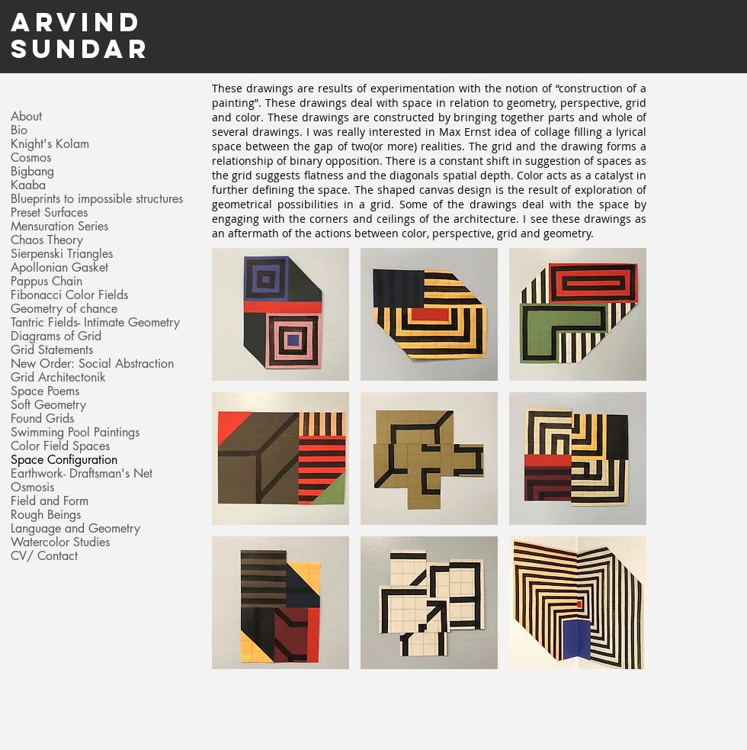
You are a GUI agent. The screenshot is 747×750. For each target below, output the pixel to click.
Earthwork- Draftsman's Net (81, 474)
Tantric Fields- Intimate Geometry (95, 323)
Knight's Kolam (50, 144)
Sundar (81, 48)
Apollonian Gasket (59, 268)
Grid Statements (52, 350)
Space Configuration (64, 460)
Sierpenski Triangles (62, 254)
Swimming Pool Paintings (75, 432)
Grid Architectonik (58, 378)
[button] (280, 314)
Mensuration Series (59, 226)
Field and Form (49, 501)
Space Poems (45, 391)
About (26, 117)
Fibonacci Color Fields (69, 295)
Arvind (77, 21)
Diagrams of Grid (56, 336)
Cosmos (31, 158)
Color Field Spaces (60, 446)
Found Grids (42, 419)
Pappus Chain (46, 281)
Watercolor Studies (60, 542)
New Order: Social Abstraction (92, 364)
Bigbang (32, 172)
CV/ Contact (44, 556)
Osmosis (32, 487)
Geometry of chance (64, 309)
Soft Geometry (48, 405)
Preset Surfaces (49, 213)
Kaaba (28, 185)
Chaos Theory (47, 240)
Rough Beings (46, 515)
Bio (19, 130)
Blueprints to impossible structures (97, 199)
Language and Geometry (75, 529)
